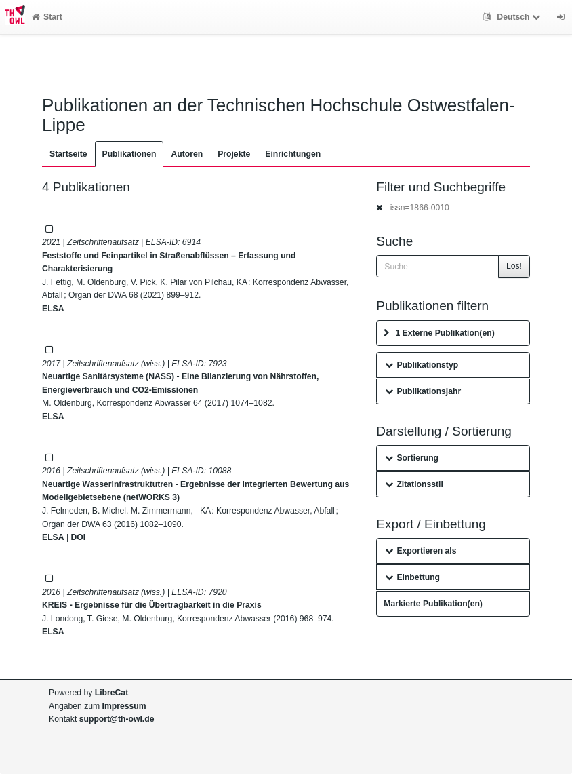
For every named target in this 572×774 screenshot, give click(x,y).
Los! (514, 266)
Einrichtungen (293, 154)
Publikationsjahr (423, 391)
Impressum (124, 706)
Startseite (68, 154)
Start (47, 17)
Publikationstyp (421, 365)
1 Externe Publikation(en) (439, 333)
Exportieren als (420, 551)
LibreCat (111, 692)
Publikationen (129, 154)
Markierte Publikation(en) (433, 603)
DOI (77, 537)
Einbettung (412, 577)
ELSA (53, 308)
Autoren (187, 154)
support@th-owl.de (117, 719)
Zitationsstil (414, 484)
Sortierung (411, 458)
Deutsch (513, 17)
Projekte (234, 154)
